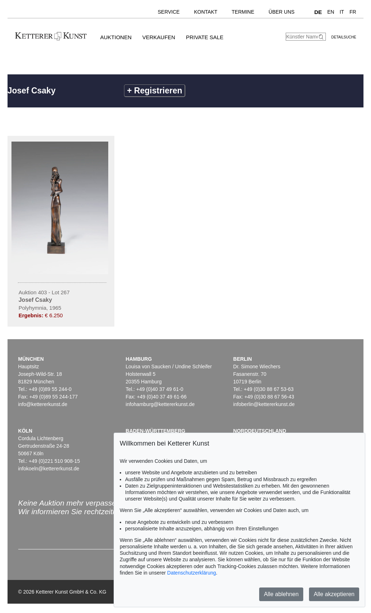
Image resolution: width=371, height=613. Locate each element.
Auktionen (116, 37)
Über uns (281, 12)
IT (341, 12)
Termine (243, 12)
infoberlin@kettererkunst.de (264, 404)
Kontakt (205, 12)
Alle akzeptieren (334, 594)
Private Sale (204, 37)
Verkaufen (158, 37)
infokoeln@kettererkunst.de (49, 468)
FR (352, 12)
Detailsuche (343, 37)
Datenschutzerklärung (191, 573)
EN (330, 12)
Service (169, 12)
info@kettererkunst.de (42, 404)
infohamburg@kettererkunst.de (160, 404)
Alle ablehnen (281, 594)
